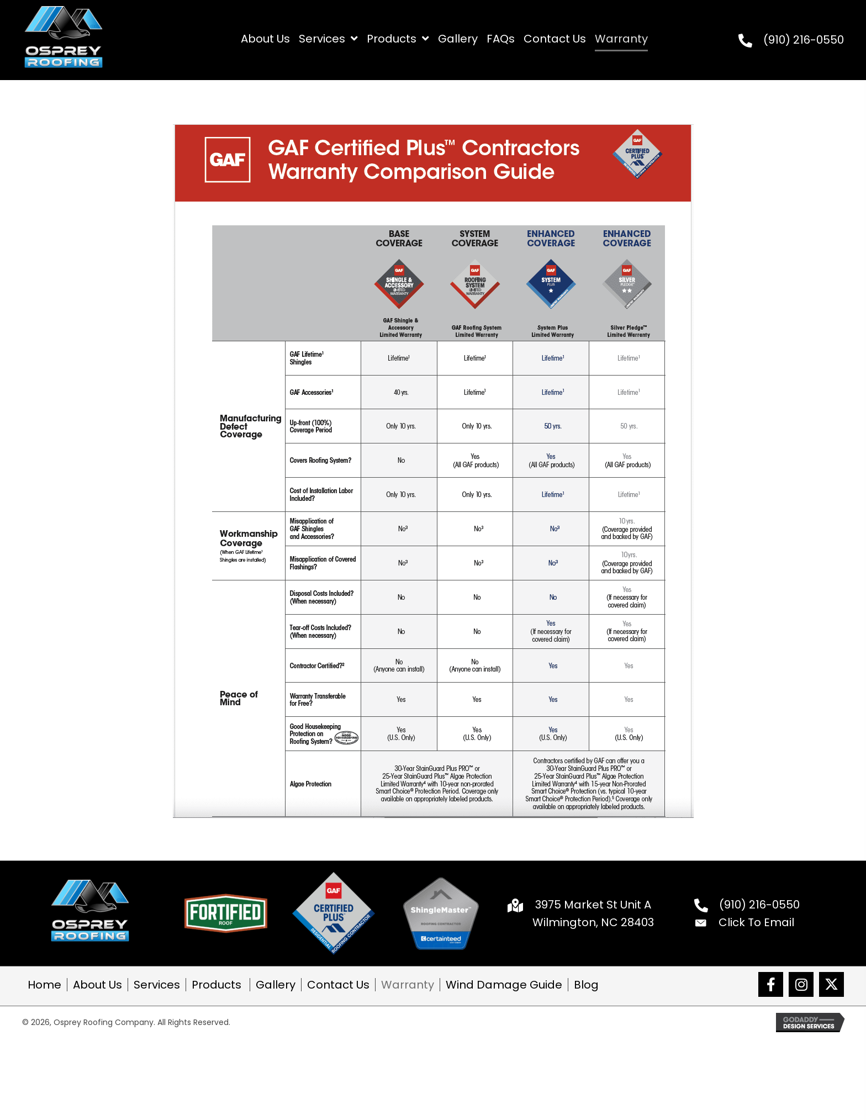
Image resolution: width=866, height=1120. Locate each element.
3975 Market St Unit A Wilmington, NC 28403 (593, 913)
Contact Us (338, 984)
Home (44, 984)
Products (218, 984)
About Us (97, 984)
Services (157, 984)
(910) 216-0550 (803, 39)
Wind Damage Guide (504, 984)
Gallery (275, 984)
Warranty (407, 984)
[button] (770, 984)
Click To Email (756, 922)
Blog (586, 984)
